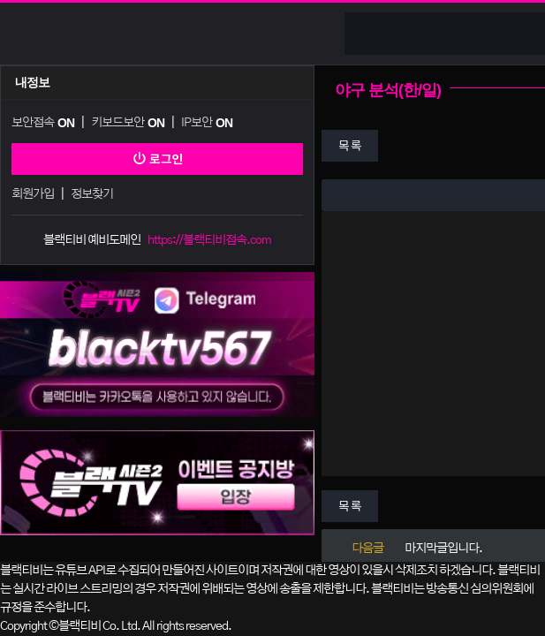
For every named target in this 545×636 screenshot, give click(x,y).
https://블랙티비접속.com (209, 240)
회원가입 (32, 194)
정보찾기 (92, 194)
